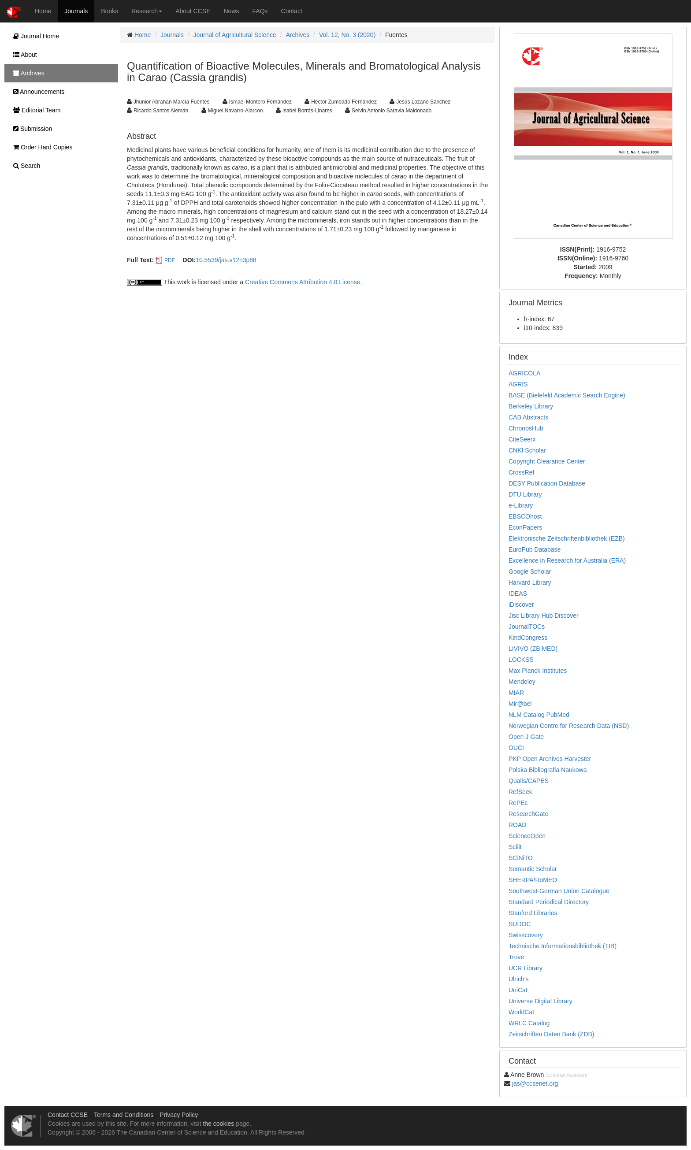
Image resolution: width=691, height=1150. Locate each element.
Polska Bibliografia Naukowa (548, 769)
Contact (291, 11)
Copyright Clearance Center (547, 461)
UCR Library (525, 968)
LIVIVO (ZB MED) (533, 648)
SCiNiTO (521, 857)
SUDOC (520, 923)
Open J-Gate (526, 736)
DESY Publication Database (547, 483)
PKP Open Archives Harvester (550, 758)
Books (109, 11)
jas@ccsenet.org (535, 1083)
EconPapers (525, 527)
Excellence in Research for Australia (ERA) (567, 560)
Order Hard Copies (40, 147)
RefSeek (520, 791)
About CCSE (192, 11)
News (231, 11)
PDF (169, 260)
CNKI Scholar (527, 450)
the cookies (218, 1123)
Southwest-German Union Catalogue (559, 890)
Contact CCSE (68, 1114)
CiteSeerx (522, 439)
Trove (516, 957)
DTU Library (525, 494)
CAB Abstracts (528, 417)
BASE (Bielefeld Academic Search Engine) (567, 395)
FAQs (260, 11)
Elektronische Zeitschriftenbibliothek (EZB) (567, 538)
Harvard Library (530, 582)
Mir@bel (520, 703)
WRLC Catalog (529, 1023)
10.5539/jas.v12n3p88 (226, 259)
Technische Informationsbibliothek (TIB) (563, 946)
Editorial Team (34, 110)
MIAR (516, 692)
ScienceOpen (527, 835)
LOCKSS (521, 659)
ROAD (517, 824)
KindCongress (528, 637)
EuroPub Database (535, 549)
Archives (298, 34)
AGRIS (518, 384)
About (23, 54)
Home (43, 11)
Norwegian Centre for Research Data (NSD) (569, 725)
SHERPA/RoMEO (533, 879)
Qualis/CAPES (529, 780)
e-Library (521, 505)
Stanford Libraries (533, 912)
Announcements (36, 91)
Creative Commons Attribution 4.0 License (302, 282)
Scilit (515, 846)
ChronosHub (526, 428)
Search (24, 165)
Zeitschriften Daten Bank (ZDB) (551, 1034)
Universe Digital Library (540, 1001)
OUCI (516, 747)
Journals (76, 11)
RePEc (518, 802)
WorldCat (521, 1012)
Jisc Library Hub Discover (544, 615)
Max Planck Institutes (538, 670)
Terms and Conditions (123, 1114)
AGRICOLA (524, 373)
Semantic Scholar (533, 868)
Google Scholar (530, 571)
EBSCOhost (525, 516)
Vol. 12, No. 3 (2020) (347, 34)
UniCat (518, 990)
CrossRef (521, 472)
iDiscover (521, 604)
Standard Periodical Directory (549, 901)
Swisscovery (526, 935)
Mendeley (522, 681)
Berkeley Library (531, 406)
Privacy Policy (179, 1114)
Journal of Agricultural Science (234, 34)
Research (146, 11)
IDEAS (518, 593)
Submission (30, 128)
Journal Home (34, 36)
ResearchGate (528, 813)
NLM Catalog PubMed (539, 714)
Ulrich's (518, 979)
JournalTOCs (527, 626)
